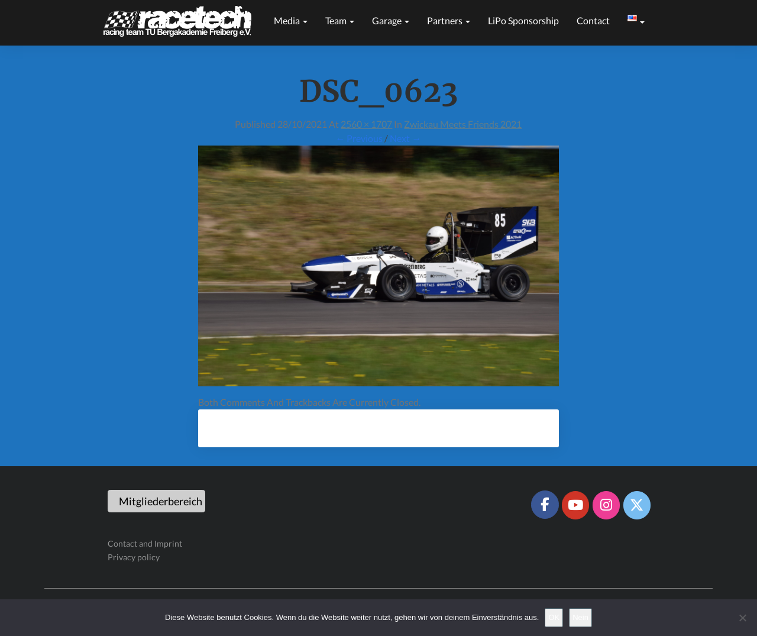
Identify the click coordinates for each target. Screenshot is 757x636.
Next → (405, 138)
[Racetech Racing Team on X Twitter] (637, 505)
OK (553, 617)
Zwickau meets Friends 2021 (463, 124)
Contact (593, 20)
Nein (580, 617)
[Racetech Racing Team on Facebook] (544, 504)
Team (339, 20)
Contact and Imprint (145, 543)
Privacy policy (134, 557)
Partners (448, 20)
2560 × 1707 (366, 124)
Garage (390, 20)
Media (291, 20)
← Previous (359, 138)
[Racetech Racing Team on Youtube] (575, 505)
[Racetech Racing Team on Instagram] (606, 505)
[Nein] (742, 618)
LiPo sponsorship (523, 20)
